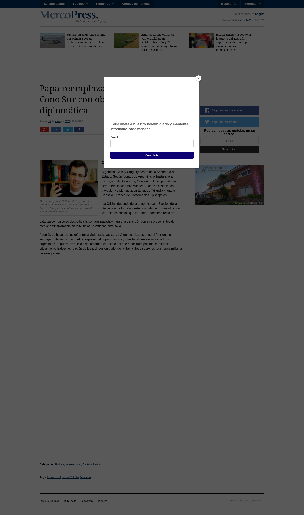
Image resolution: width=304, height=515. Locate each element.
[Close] (198, 78)
